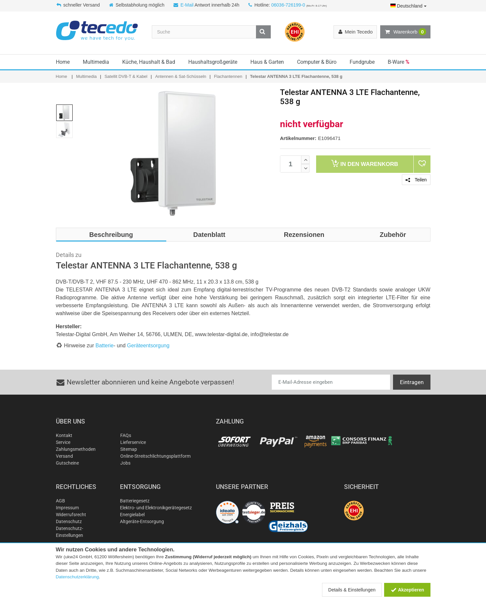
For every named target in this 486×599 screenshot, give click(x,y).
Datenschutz (69, 521)
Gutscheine (67, 463)
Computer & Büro (316, 62)
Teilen (416, 179)
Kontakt (64, 435)
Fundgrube (362, 62)
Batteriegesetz (135, 500)
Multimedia (96, 62)
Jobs (125, 463)
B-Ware (398, 62)
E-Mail (187, 5)
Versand (64, 456)
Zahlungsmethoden (76, 449)
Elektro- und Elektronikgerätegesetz (156, 507)
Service (63, 442)
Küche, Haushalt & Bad (148, 62)
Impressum (67, 507)
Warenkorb (405, 32)
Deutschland (408, 6)
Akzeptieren (407, 590)
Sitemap (128, 449)
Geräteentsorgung (148, 345)
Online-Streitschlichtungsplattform (155, 456)
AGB (60, 500)
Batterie (105, 345)
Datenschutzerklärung (77, 576)
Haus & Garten (267, 62)
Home (63, 62)
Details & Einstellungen (352, 589)
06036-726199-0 (288, 5)
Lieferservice (133, 442)
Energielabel (132, 514)
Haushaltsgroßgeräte (212, 62)
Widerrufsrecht (71, 514)
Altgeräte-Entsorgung (142, 521)
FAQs (125, 435)
